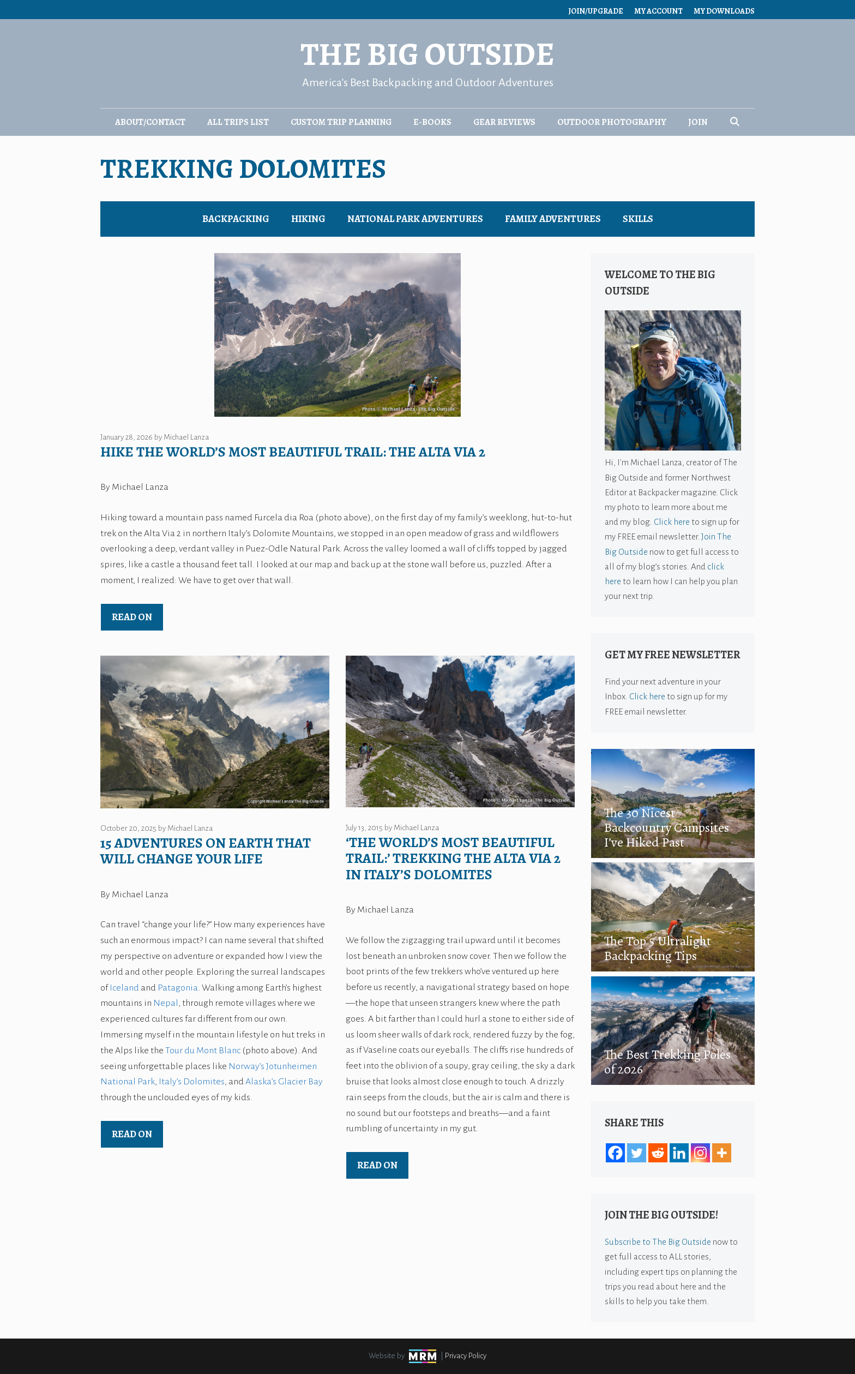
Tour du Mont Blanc (202, 1050)
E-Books (432, 122)
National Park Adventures (415, 218)
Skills (638, 218)
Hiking (308, 218)
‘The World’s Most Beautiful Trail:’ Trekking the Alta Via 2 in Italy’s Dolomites (453, 858)
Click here (672, 521)
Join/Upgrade (595, 11)
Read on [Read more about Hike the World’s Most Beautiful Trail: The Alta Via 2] (132, 616)
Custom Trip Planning (341, 122)
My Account (658, 11)
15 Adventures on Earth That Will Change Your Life (205, 850)
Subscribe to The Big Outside (658, 1241)
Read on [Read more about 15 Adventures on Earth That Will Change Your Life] (132, 1134)
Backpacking (235, 218)
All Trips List (238, 122)
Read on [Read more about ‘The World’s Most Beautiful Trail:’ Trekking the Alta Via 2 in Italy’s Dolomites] (377, 1165)
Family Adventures (553, 218)
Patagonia (178, 988)
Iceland (124, 988)
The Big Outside (427, 54)
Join (697, 122)
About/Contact (150, 122)
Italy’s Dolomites (192, 1082)
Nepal (165, 1003)
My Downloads (724, 11)
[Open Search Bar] (734, 122)
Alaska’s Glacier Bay (284, 1082)
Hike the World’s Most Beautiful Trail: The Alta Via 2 (292, 451)
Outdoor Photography (611, 122)
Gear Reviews (504, 122)
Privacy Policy (465, 1356)
